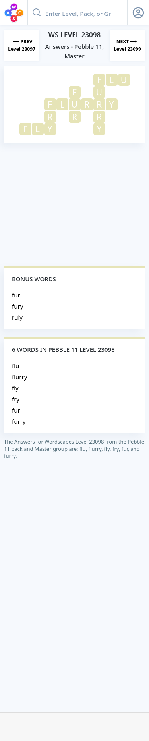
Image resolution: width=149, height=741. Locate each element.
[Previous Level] (21, 45)
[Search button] (36, 12)
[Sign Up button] (138, 12)
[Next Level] (127, 45)
